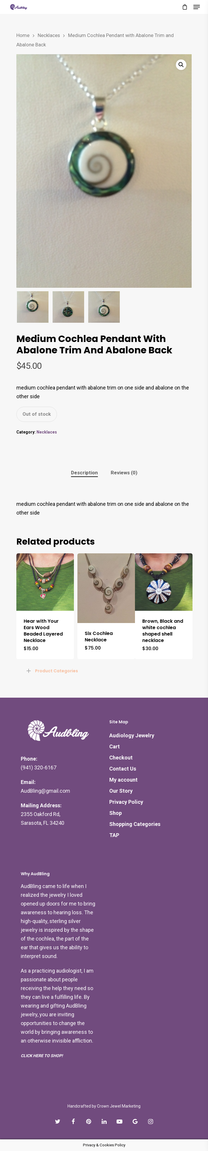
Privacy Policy (126, 802)
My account (123, 780)
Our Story (121, 791)
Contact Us (122, 769)
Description (84, 473)
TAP (114, 835)
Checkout (121, 758)
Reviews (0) (124, 473)
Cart (114, 746)
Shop (115, 813)
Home (23, 35)
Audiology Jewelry (131, 735)
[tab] (84, 472)
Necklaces (49, 35)
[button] (181, 64)
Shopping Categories (134, 824)
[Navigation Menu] (196, 7)
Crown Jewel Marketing (119, 1106)
